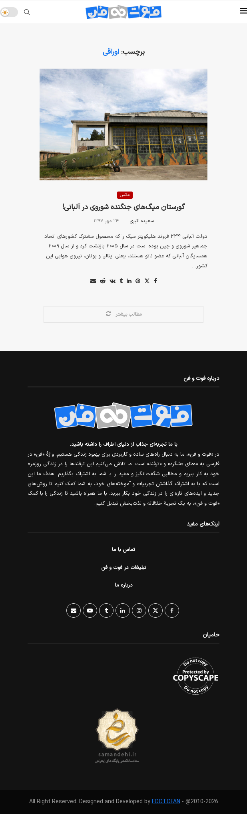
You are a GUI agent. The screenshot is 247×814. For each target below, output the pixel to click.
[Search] (27, 12)
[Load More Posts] (123, 314)
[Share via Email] (93, 281)
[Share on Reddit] (103, 281)
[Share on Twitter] (147, 281)
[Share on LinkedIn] (129, 281)
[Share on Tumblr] (121, 281)
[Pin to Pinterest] (137, 281)
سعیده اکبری (142, 221)
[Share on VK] (113, 281)
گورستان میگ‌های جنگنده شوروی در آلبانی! (123, 207)
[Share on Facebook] (155, 281)
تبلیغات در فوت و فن (123, 568)
